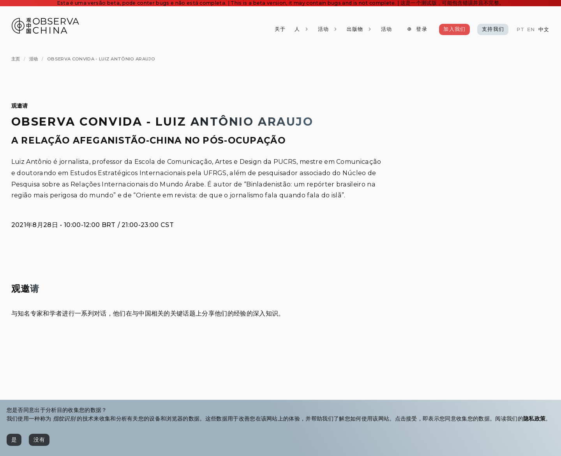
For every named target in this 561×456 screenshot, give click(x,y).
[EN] (531, 30)
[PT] (520, 30)
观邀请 (19, 105)
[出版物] (359, 29)
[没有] (39, 440)
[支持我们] (492, 29)
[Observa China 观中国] (45, 31)
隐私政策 (534, 418)
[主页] (15, 59)
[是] (14, 440)
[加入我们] (454, 29)
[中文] (543, 30)
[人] (301, 29)
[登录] (417, 29)
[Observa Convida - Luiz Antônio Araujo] (101, 59)
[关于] (280, 29)
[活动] (386, 29)
